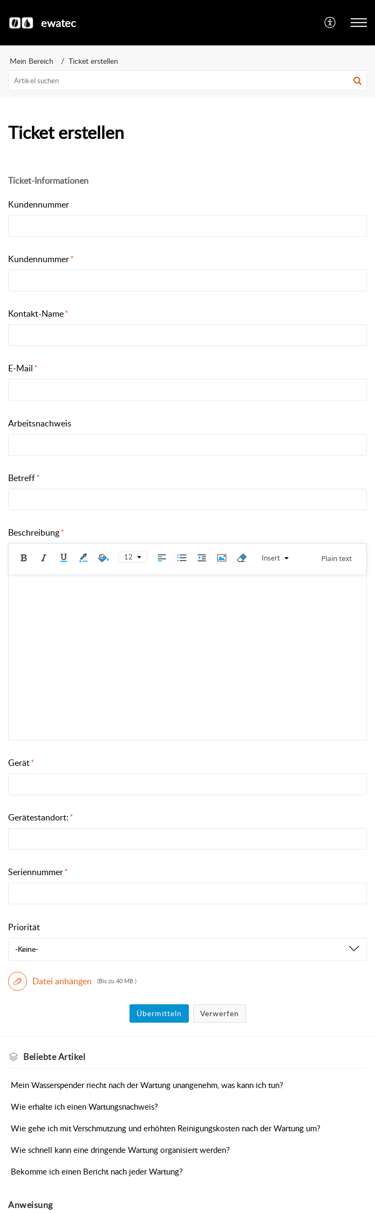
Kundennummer (38, 204)
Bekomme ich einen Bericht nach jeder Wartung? (97, 1171)
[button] (330, 22)
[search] (187, 80)
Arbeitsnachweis (39, 423)
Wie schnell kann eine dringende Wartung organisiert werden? (120, 1149)
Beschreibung (36, 532)
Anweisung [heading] (30, 1205)
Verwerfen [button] (219, 1013)
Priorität (24, 927)
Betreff (24, 478)
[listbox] (187, 949)
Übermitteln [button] (159, 1013)
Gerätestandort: (40, 817)
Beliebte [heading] (54, 1057)
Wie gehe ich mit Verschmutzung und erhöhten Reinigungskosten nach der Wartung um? (166, 1128)
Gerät (21, 763)
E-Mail (23, 368)
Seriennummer (38, 872)
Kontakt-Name (38, 313)
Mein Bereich (31, 61)
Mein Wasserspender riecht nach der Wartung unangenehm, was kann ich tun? (147, 1084)
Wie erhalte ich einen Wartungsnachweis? (84, 1106)
